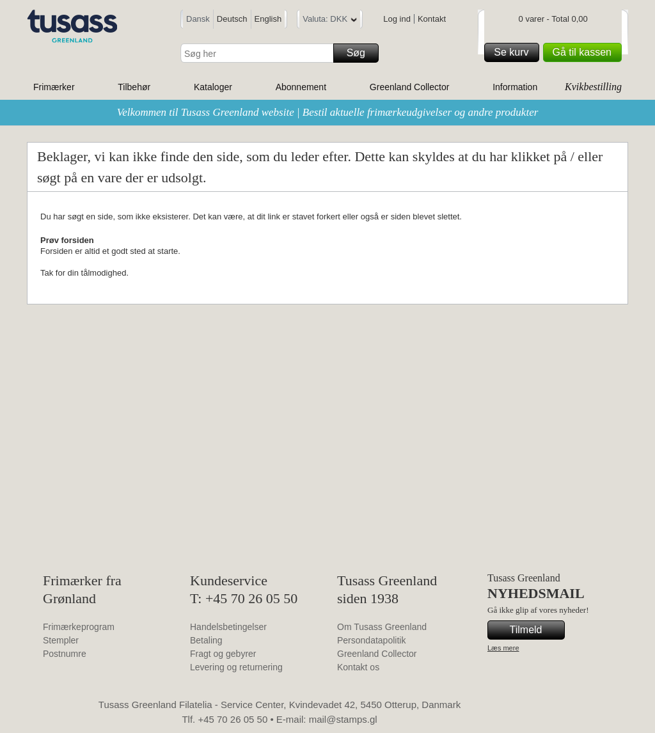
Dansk (198, 19)
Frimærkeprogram (78, 627)
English (268, 19)
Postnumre (64, 654)
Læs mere (503, 648)
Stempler (61, 640)
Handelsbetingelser (228, 627)
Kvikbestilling (593, 86)
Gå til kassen (585, 52)
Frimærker (54, 87)
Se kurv (514, 52)
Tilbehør (134, 87)
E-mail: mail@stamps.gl (326, 719)
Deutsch (232, 19)
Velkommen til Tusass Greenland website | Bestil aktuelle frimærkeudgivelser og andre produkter (328, 112)
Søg (361, 53)
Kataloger (213, 87)
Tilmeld (535, 630)
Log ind (397, 19)
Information (515, 87)
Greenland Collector (410, 87)
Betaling (206, 640)
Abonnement (301, 87)
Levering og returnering (236, 667)
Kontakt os (358, 667)
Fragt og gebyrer (223, 654)
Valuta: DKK (330, 21)
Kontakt (432, 19)
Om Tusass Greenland (382, 627)
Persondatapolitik (371, 640)
